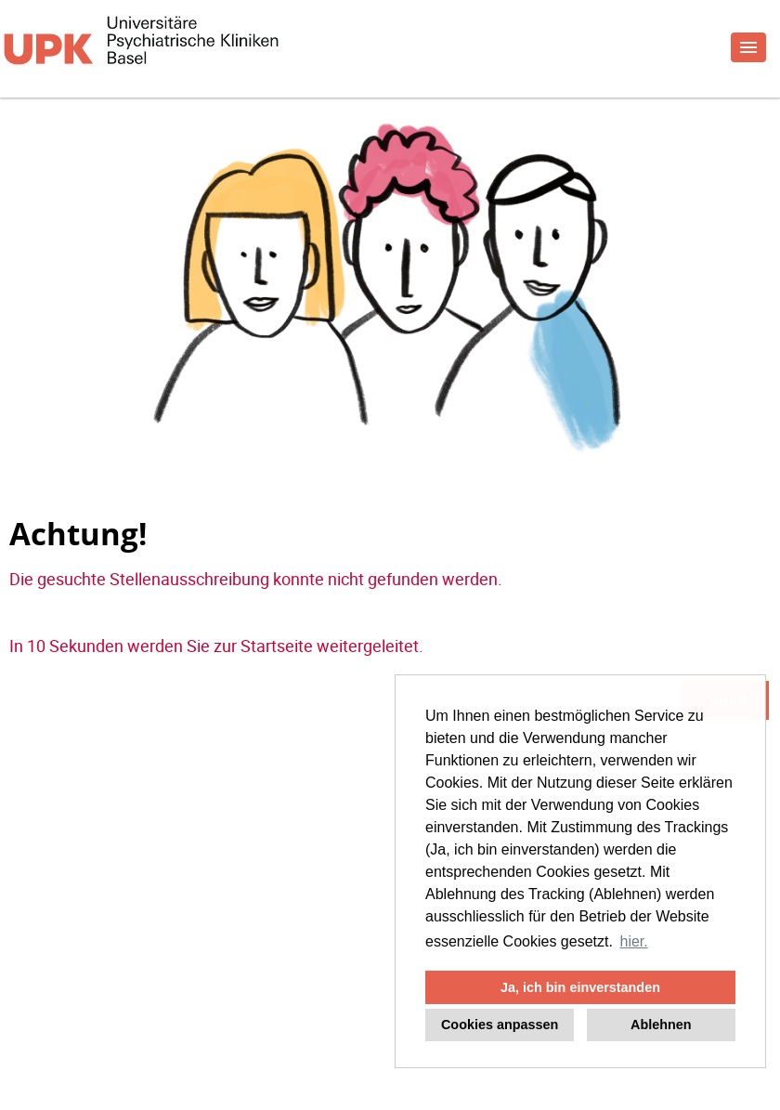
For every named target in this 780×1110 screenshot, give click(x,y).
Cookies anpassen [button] (499, 1024)
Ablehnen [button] (661, 1024)
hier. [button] (634, 941)
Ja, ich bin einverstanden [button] (580, 987)
